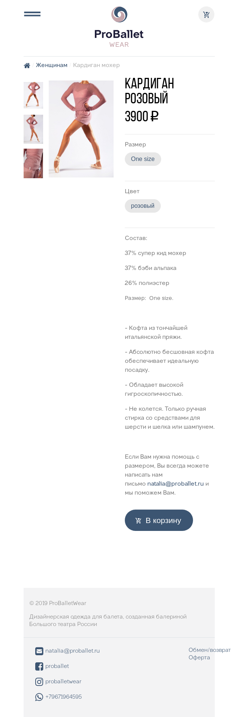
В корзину (163, 520)
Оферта (199, 658)
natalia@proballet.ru (175, 484)
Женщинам (51, 66)
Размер (135, 145)
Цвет (132, 192)
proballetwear (58, 682)
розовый (143, 206)
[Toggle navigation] (32, 14)
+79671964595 (58, 697)
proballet (52, 666)
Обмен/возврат (210, 650)
